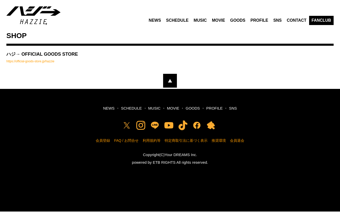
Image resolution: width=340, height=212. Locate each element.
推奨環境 (219, 141)
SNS (277, 21)
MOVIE (218, 21)
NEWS (155, 21)
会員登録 (103, 141)
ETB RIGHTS (164, 163)
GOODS (238, 21)
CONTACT (297, 21)
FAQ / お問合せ (126, 141)
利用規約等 (152, 141)
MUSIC (200, 21)
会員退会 (237, 141)
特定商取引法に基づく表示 (186, 141)
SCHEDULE (177, 21)
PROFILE (259, 21)
